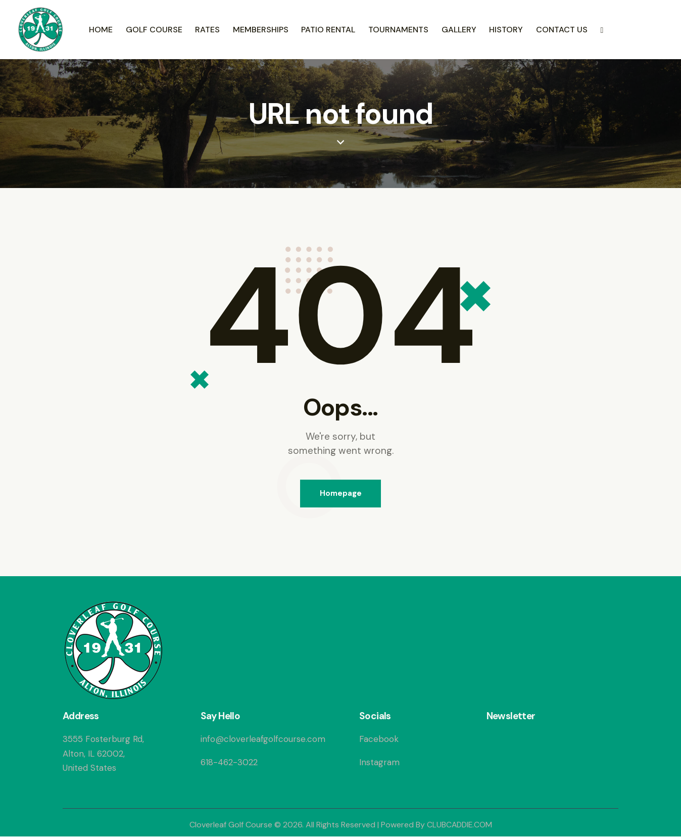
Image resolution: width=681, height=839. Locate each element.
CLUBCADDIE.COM (459, 826)
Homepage (341, 494)
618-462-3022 (229, 763)
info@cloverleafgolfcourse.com (263, 741)
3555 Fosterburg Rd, (103, 741)
